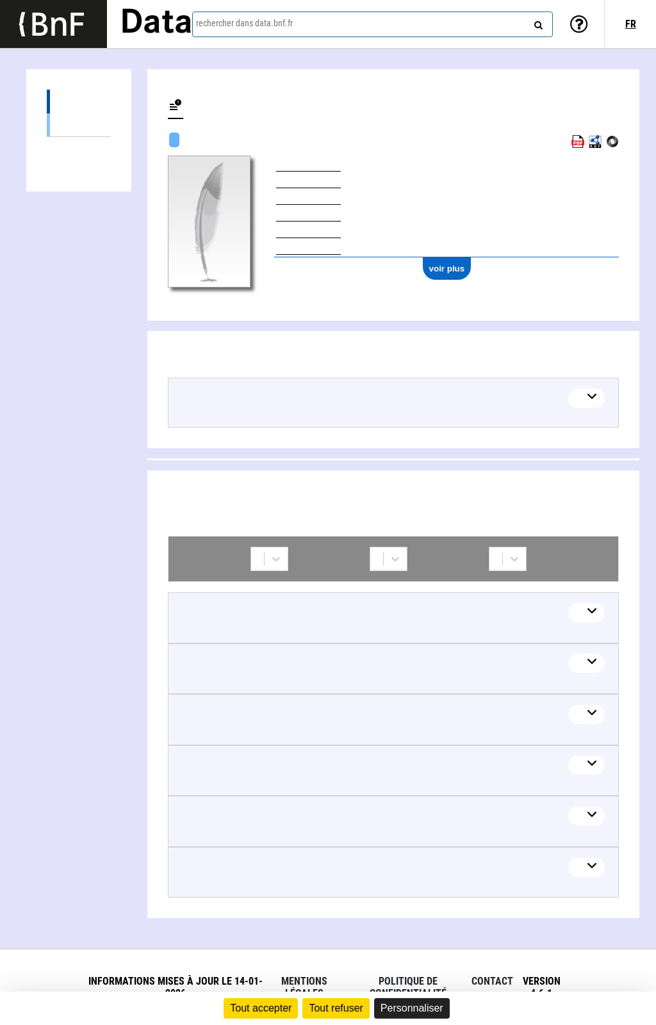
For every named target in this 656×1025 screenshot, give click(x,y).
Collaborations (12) (79, 149)
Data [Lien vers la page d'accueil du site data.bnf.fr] (156, 24)
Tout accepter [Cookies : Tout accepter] (260, 1008)
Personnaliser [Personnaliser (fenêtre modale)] (412, 1008)
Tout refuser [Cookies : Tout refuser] (336, 1008)
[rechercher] (536, 22)
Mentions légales (304, 987)
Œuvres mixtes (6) (79, 124)
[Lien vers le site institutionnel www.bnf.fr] (53, 24)
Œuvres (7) (79, 101)
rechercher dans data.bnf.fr (244, 23)
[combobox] (372, 24)
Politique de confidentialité (408, 987)
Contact (492, 981)
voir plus (447, 268)
